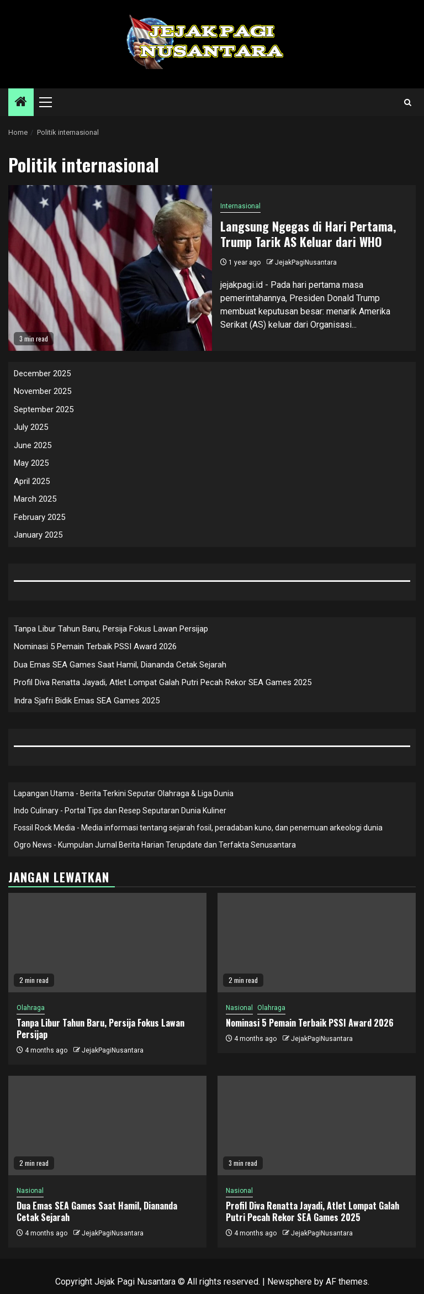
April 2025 (32, 481)
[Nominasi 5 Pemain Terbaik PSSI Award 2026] (317, 942)
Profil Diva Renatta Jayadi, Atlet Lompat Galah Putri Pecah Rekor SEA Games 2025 (162, 682)
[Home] (21, 103)
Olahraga (31, 1008)
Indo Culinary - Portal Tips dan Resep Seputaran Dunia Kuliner (120, 810)
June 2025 (32, 445)
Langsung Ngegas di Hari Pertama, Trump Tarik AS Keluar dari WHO (308, 234)
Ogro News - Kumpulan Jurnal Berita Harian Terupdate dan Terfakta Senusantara (155, 844)
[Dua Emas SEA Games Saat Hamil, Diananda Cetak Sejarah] (107, 1125)
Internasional (240, 206)
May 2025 (31, 463)
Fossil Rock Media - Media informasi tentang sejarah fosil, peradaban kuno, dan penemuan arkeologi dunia (198, 827)
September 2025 (43, 409)
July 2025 (31, 427)
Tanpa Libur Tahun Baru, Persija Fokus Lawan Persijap (111, 629)
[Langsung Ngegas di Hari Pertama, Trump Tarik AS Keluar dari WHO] (110, 268)
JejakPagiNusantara (306, 262)
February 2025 (39, 517)
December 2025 (42, 373)
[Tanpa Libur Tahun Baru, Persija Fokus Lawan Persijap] (107, 942)
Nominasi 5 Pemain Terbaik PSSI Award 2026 (95, 646)
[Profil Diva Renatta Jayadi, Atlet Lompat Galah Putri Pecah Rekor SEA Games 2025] (317, 1125)
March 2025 (35, 499)
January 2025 (38, 535)
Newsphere (289, 1281)
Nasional (239, 1008)
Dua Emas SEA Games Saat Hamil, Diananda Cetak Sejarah (120, 665)
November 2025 (42, 391)
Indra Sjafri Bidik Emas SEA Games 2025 (87, 701)
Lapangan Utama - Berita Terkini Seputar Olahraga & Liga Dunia (124, 793)
